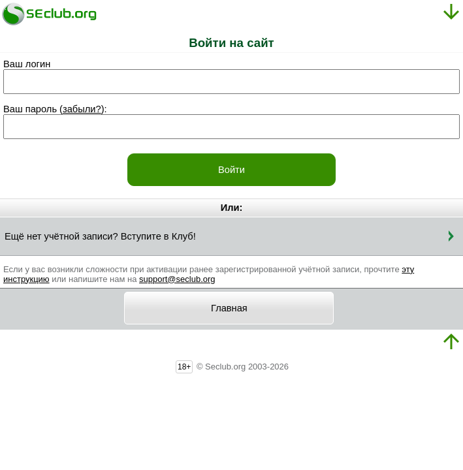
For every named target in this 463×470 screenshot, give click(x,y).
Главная (229, 308)
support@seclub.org (177, 279)
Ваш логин (26, 64)
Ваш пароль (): (55, 109)
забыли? (82, 109)
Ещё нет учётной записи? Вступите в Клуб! (100, 236)
